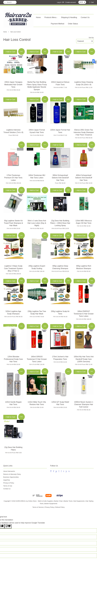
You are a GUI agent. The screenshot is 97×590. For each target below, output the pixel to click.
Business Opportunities (11, 477)
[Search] (10, 2)
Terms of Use (7, 486)
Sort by (91, 37)
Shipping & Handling (69, 17)
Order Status (73, 24)
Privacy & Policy (8, 483)
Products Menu (50, 17)
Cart (92, 2)
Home (38, 17)
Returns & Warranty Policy (12, 474)
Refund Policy (60, 507)
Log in (59, 2)
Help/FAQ (6, 480)
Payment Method (57, 24)
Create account (70, 2)
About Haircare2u (9, 471)
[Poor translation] (8, 526)
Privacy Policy (49, 507)
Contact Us (85, 17)
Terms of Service (38, 507)
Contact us (6, 489)
